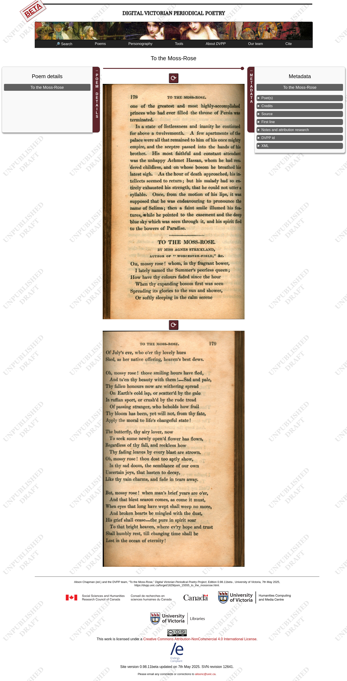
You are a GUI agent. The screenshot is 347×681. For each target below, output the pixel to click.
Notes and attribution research (285, 130)
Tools (179, 44)
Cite (288, 44)
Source (267, 114)
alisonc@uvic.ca (205, 674)
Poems (100, 44)
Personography (140, 44)
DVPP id (268, 138)
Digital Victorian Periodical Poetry (173, 13)
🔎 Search (64, 44)
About (216, 44)
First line (268, 122)
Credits (267, 106)
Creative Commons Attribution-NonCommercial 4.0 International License (199, 639)
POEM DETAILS (97, 95)
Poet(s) (267, 98)
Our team (255, 44)
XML (265, 146)
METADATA (251, 88)
